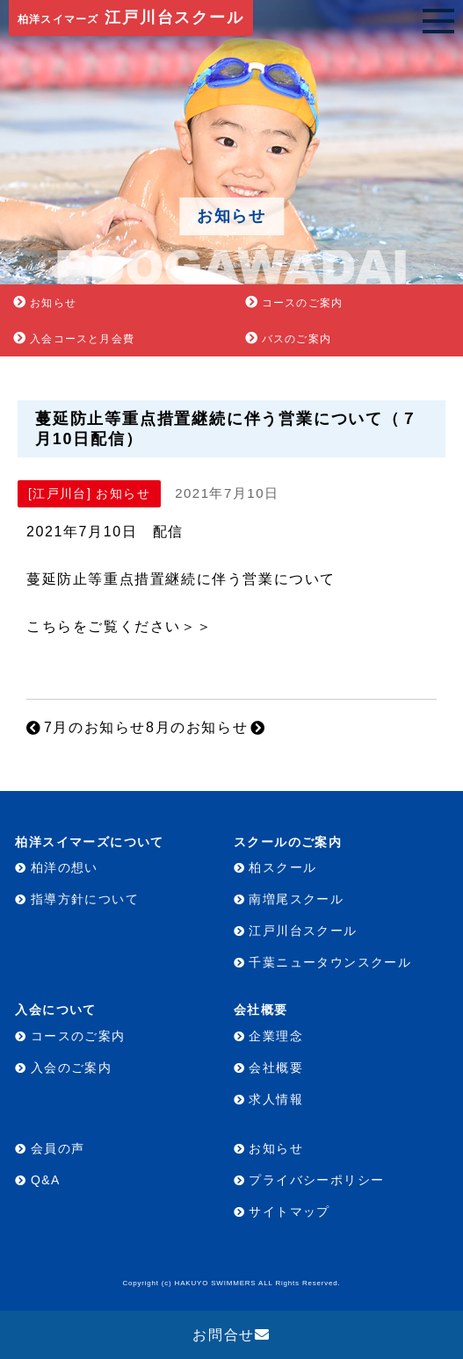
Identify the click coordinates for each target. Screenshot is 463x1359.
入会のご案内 (71, 1068)
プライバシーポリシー (316, 1180)
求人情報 (276, 1099)
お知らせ (53, 303)
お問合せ (223, 1334)
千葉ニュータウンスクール (330, 962)
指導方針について (85, 899)
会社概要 (276, 1068)
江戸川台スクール (131, 17)
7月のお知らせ (95, 727)
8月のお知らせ (197, 727)
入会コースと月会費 (82, 339)
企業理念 (276, 1036)
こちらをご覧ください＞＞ (119, 626)
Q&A (46, 1180)
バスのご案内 (296, 339)
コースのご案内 (302, 303)
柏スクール (282, 867)
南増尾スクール (296, 899)
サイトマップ (289, 1211)
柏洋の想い (64, 867)
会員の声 (58, 1148)
